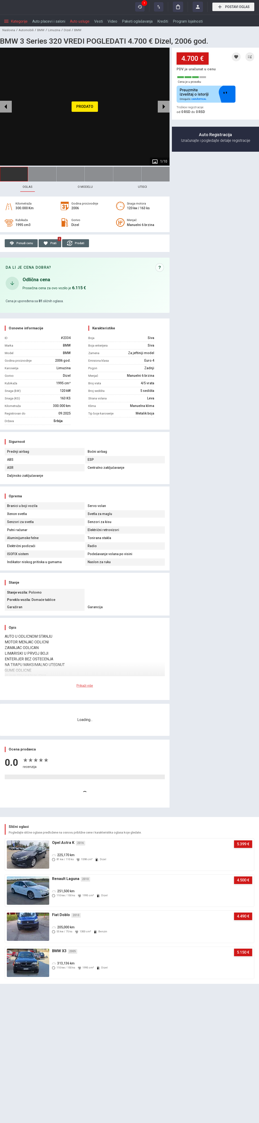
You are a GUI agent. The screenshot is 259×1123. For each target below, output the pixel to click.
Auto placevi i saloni (48, 21)
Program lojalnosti (188, 21)
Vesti (98, 21)
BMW (41, 30)
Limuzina (54, 30)
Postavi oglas (233, 7)
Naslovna (8, 30)
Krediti (162, 21)
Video (112, 21)
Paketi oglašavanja (137, 21)
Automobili (26, 30)
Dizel (67, 30)
